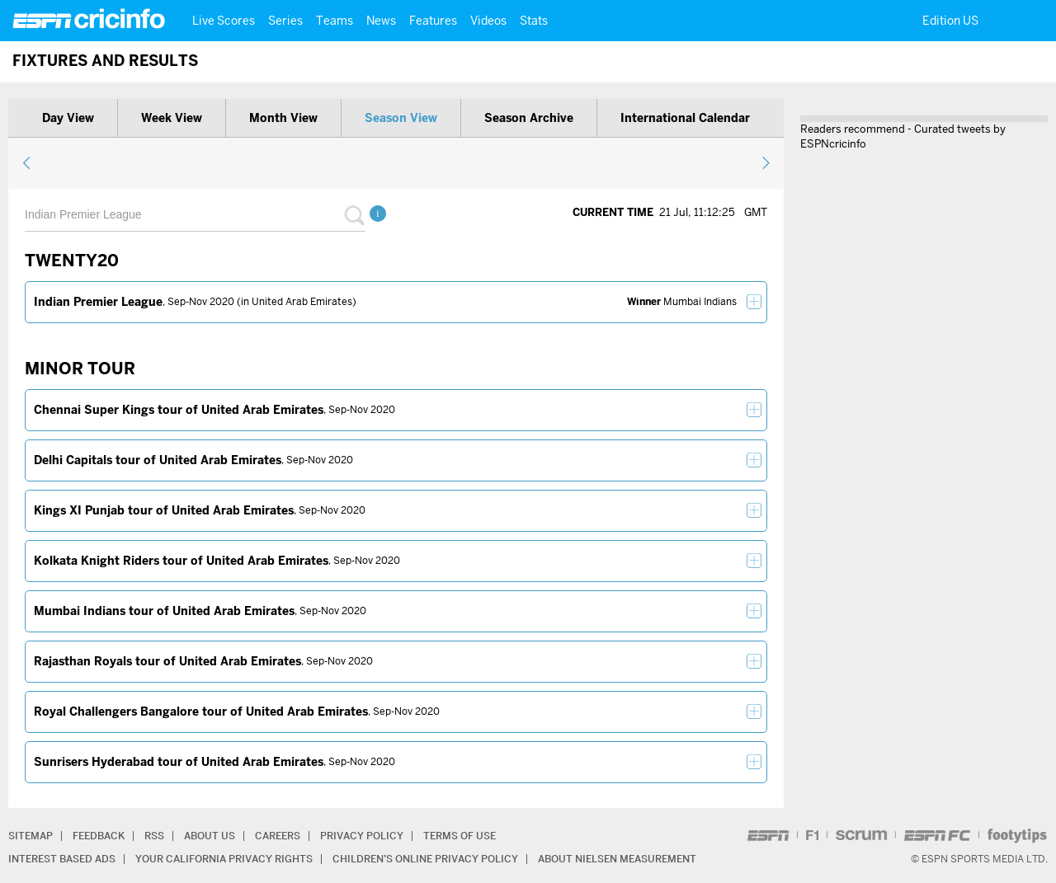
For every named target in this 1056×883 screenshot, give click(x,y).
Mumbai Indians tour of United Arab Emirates (164, 611)
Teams (334, 20)
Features (433, 20)
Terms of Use (459, 835)
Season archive (528, 117)
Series (285, 20)
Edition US (950, 20)
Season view (401, 117)
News (381, 20)
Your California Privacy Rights (224, 858)
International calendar (685, 117)
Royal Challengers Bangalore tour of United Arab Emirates (201, 711)
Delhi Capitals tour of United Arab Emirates (157, 460)
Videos (488, 20)
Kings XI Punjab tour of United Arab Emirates (164, 510)
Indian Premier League (98, 301)
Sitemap (30, 835)
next (765, 162)
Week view (171, 117)
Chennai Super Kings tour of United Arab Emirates (178, 409)
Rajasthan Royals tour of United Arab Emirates (167, 661)
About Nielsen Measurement (617, 858)
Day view (68, 117)
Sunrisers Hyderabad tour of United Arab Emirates (178, 761)
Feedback (99, 835)
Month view (283, 117)
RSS (154, 835)
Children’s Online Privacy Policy (425, 858)
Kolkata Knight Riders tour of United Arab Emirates (181, 560)
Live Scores (223, 20)
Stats (534, 20)
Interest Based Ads (62, 858)
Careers (277, 835)
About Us (209, 835)
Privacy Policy (361, 835)
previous (27, 162)
